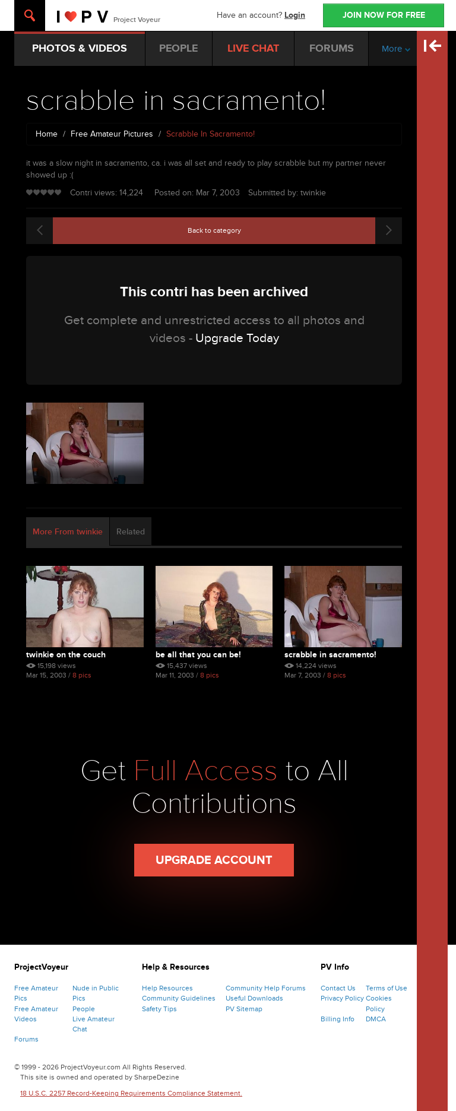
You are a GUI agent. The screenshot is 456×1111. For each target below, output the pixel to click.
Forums (26, 1039)
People (83, 1009)
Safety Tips (159, 1009)
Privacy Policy (342, 998)
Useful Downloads (254, 998)
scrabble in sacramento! (330, 654)
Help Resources (167, 988)
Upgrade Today (237, 338)
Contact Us (338, 988)
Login (294, 15)
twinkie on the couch (66, 654)
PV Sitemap (244, 1009)
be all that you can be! (198, 654)
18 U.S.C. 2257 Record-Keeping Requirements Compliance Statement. (131, 1093)
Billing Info (337, 1019)
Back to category (214, 230)
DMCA (376, 1019)
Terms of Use (386, 988)
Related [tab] (130, 532)
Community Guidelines (179, 998)
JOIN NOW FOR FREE (384, 15)
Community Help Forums (266, 988)
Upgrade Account (214, 860)
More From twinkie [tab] (68, 532)
